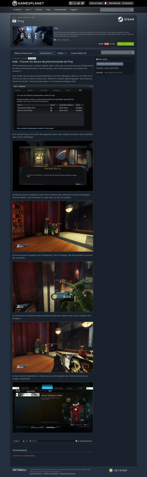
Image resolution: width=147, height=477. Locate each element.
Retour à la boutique (125, 44)
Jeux (13, 17)
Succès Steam (78, 53)
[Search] (132, 10)
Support (73, 9)
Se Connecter (127, 3)
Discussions (46, 53)
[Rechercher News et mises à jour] (116, 52)
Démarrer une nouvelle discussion (109, 64)
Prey (33, 17)
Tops (48, 9)
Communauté (60, 9)
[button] (105, 3)
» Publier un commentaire (23, 455)
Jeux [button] (28, 9)
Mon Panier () (114, 3)
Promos (39, 9)
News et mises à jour (25, 53)
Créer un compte (96, 3)
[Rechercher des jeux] (115, 10)
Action (19, 17)
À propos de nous (36, 474)
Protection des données (67, 474)
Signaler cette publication (107, 68)
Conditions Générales (50, 474)
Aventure (26, 17)
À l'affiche (17, 9)
